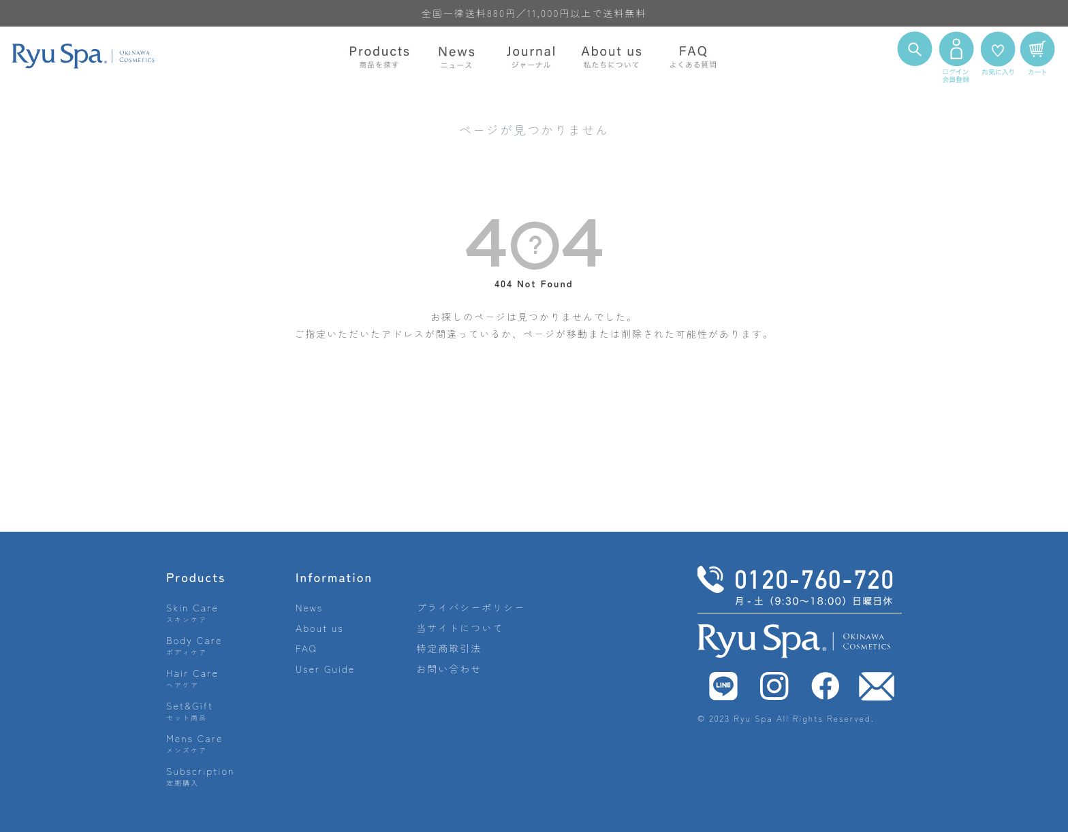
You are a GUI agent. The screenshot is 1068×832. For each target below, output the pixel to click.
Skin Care (192, 612)
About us (320, 628)
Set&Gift (189, 710)
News (309, 607)
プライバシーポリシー (470, 607)
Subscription (200, 776)
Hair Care (192, 678)
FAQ (306, 648)
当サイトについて (459, 628)
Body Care (194, 645)
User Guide (325, 668)
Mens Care (194, 743)
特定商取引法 (449, 648)
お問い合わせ (449, 668)
